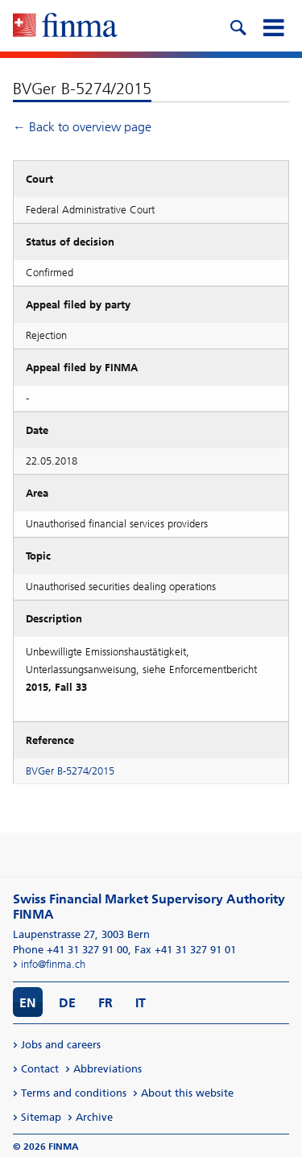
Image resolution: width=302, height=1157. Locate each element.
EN (27, 1002)
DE (67, 1002)
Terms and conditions (73, 1093)
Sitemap (41, 1117)
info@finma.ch (53, 964)
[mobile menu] (273, 26)
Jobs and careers (61, 1045)
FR (105, 1002)
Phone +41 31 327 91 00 (70, 950)
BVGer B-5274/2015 (70, 771)
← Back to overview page (82, 126)
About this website (187, 1093)
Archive (94, 1117)
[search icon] (237, 26)
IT (140, 1002)
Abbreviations (107, 1069)
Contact (40, 1069)
